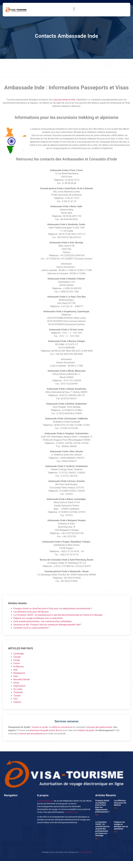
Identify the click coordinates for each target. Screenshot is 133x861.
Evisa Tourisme (85, 852)
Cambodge (18, 653)
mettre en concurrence (61, 727)
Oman (16, 682)
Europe (16, 660)
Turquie (16, 695)
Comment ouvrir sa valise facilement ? (31, 628)
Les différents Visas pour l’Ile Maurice (31, 611)
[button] (74, 9)
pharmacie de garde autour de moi (46, 730)
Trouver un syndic (39, 727)
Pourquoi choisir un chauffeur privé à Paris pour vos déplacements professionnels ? (52, 608)
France (16, 663)
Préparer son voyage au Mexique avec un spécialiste (38, 618)
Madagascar (19, 673)
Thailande (18, 692)
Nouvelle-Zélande (21, 679)
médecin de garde (86, 730)
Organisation (19, 686)
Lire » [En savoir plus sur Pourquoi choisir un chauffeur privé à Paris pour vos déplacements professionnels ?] (97, 815)
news (15, 676)
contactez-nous (70, 812)
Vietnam (17, 702)
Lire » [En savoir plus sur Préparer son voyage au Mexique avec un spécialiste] (116, 832)
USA (15, 699)
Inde (15, 669)
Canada (17, 657)
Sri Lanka (17, 689)
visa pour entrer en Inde (64, 99)
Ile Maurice (18, 666)
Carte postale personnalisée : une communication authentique (42, 621)
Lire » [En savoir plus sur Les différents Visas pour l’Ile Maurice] (116, 808)
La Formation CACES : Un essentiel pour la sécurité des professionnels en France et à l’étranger (57, 615)
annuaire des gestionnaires (99, 727)
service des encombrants (31, 733)
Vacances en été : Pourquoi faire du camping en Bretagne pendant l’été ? (47, 624)
